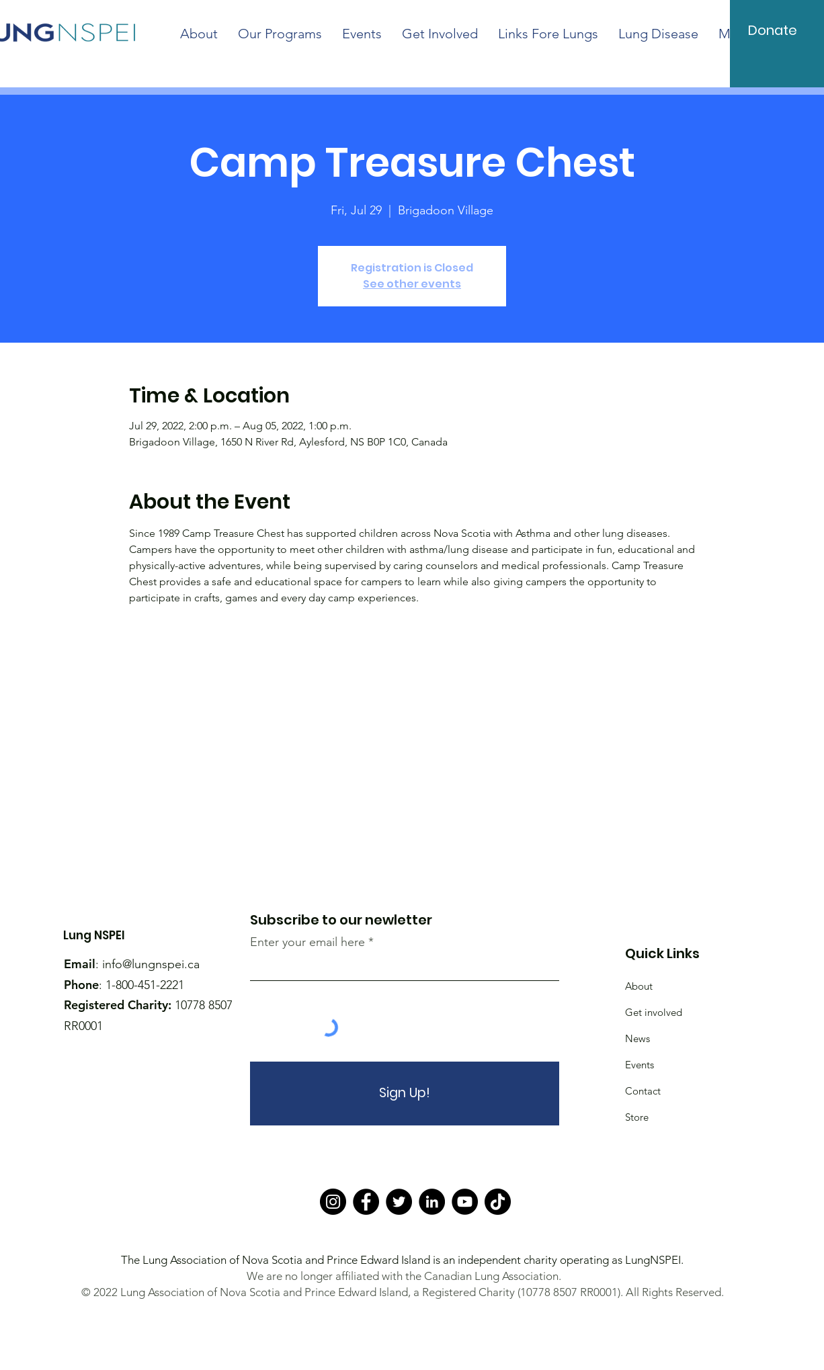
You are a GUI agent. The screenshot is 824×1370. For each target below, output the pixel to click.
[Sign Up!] (404, 1093)
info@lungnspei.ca (151, 964)
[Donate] (773, 30)
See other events (412, 284)
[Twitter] (399, 1202)
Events (639, 1064)
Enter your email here (307, 942)
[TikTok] (498, 1202)
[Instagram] (333, 1202)
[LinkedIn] (432, 1202)
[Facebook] (366, 1202)
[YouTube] (465, 1202)
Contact (643, 1090)
